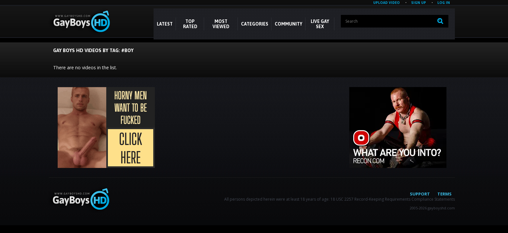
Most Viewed (221, 24)
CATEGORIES (254, 24)
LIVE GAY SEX (320, 24)
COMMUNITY (288, 24)
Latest (165, 24)
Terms (444, 194)
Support (420, 194)
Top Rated (190, 24)
